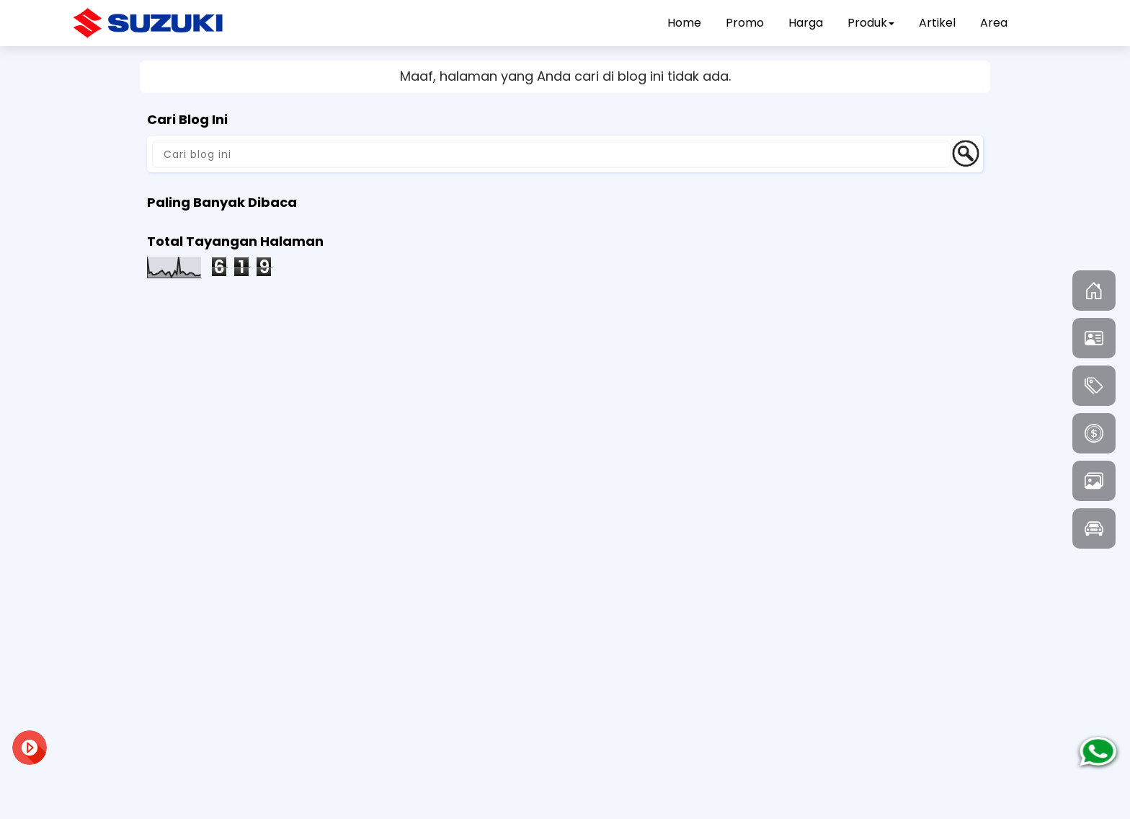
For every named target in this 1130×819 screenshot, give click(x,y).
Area (993, 22)
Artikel (937, 22)
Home (684, 22)
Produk (871, 22)
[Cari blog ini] (551, 154)
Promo (745, 22)
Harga (805, 22)
